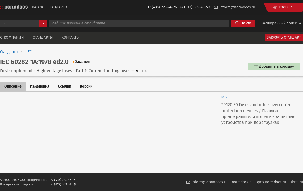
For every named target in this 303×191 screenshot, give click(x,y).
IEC (29, 52)
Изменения (39, 86)
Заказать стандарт (284, 37)
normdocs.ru (242, 182)
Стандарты (43, 37)
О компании (12, 37)
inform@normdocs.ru (237, 7)
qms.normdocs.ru (271, 182)
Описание (13, 86)
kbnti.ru (296, 182)
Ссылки (64, 86)
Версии (86, 86)
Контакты (70, 37)
